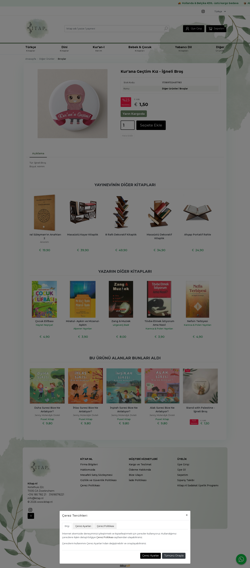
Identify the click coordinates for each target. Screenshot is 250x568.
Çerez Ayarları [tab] (83, 526)
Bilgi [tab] (67, 526)
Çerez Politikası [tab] (105, 526)
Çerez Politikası (104, 537)
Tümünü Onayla (174, 555)
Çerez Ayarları (150, 555)
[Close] (186, 515)
